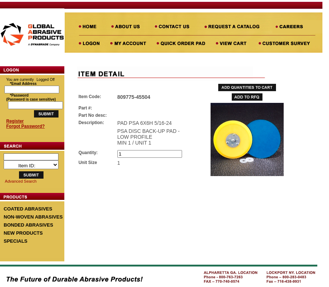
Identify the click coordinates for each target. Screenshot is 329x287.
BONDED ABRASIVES (28, 225)
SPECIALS (15, 241)
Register (15, 121)
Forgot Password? (25, 126)
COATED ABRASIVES (28, 209)
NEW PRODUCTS (23, 233)
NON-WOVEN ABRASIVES (33, 217)
